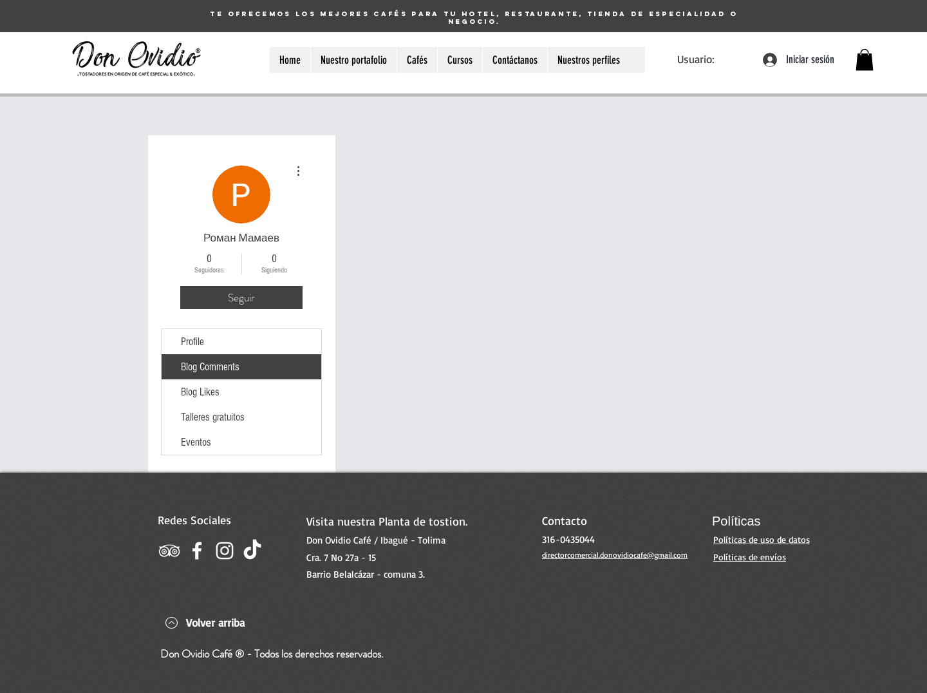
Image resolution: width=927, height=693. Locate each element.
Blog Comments (210, 367)
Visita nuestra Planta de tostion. (386, 521)
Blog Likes (200, 392)
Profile (192, 342)
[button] (865, 59)
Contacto (564, 520)
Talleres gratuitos (213, 417)
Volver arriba (215, 622)
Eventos (196, 442)
